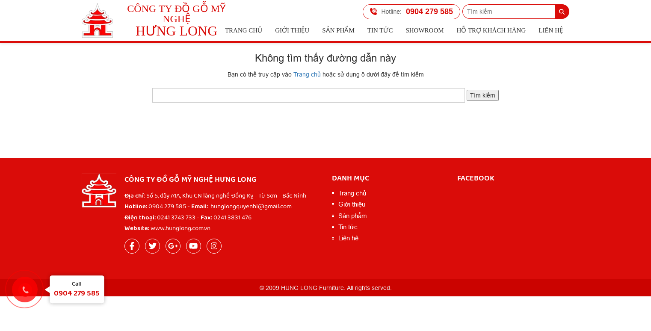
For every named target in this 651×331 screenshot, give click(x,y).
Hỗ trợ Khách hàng (491, 30)
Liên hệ (551, 30)
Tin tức (380, 30)
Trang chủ (243, 30)
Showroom (424, 30)
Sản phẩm (338, 30)
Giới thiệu (292, 30)
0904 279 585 (411, 11)
